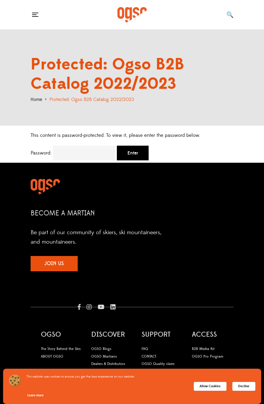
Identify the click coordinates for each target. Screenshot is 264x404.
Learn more (35, 395)
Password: (73, 153)
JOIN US (54, 263)
